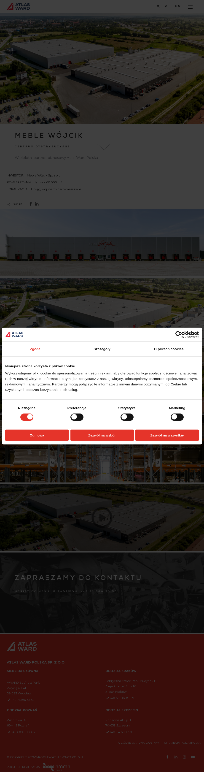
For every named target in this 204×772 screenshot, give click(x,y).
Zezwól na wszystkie (167, 435)
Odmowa (37, 435)
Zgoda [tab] (35, 349)
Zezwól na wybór (102, 435)
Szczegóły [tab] (102, 349)
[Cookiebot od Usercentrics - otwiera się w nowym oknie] (179, 334)
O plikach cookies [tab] (168, 349)
